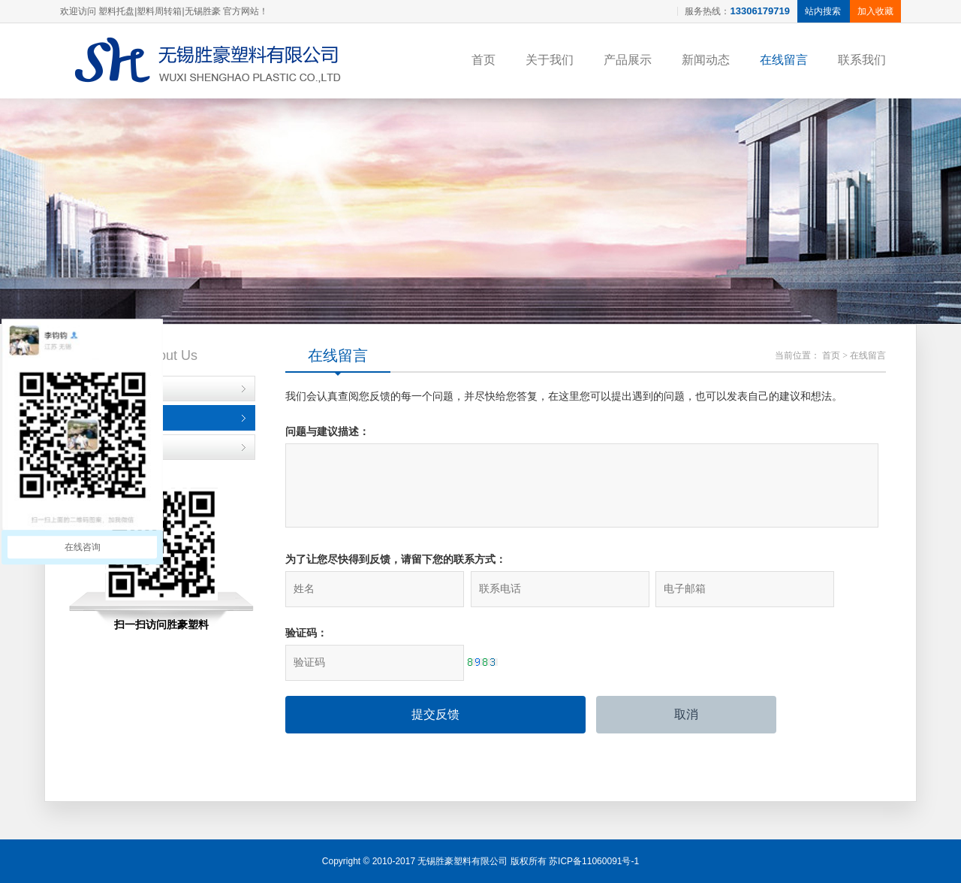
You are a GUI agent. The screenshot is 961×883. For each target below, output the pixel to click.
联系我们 (862, 59)
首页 (483, 59)
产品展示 (628, 59)
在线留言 (784, 59)
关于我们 (550, 59)
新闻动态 (706, 59)
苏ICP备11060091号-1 (594, 861)
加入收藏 (875, 11)
